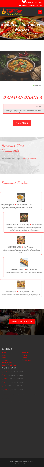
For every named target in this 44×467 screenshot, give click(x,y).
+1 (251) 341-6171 (35, 2)
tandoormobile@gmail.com (32, 5)
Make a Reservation (22, 321)
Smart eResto (28, 461)
